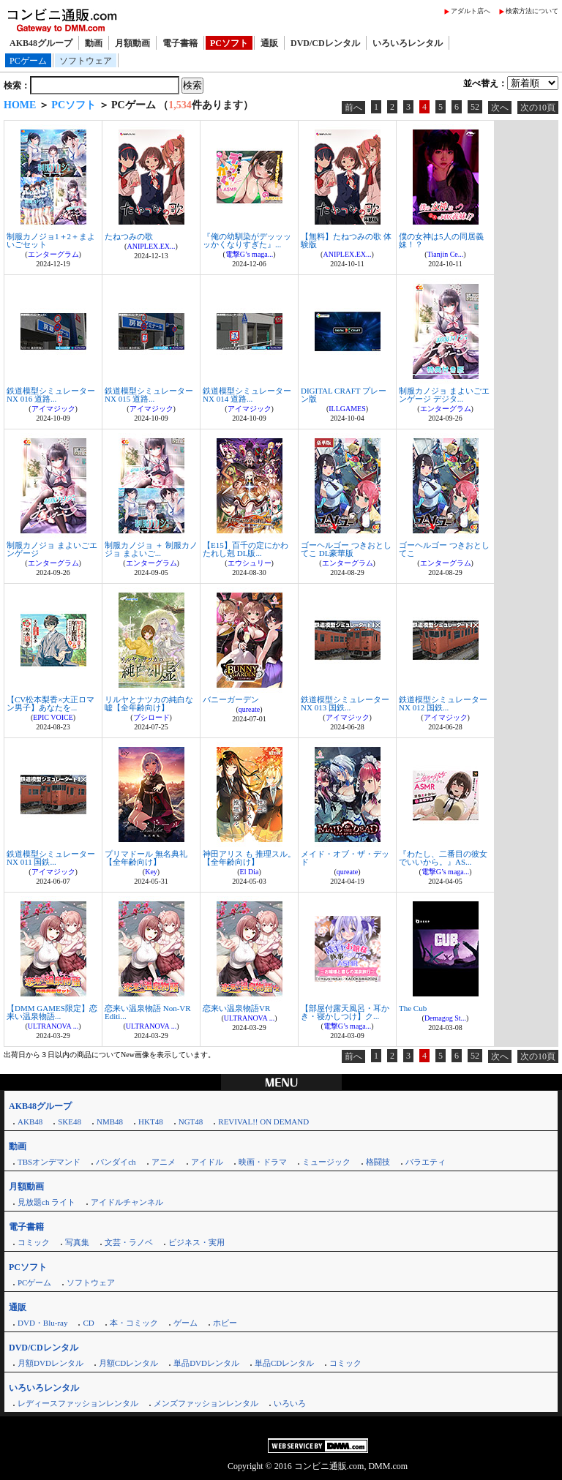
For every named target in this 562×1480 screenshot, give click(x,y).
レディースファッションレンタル (78, 1403)
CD (88, 1322)
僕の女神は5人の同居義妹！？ (441, 240)
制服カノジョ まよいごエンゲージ (52, 549)
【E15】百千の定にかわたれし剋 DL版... (245, 549)
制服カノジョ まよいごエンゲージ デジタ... (444, 394)
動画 (93, 43)
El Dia (249, 872)
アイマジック (53, 409)
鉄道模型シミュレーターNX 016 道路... (51, 394)
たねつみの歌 (129, 236)
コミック (34, 1242)
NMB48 (110, 1121)
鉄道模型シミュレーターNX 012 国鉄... (443, 703)
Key (151, 872)
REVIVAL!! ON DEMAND (263, 1121)
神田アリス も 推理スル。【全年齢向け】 (249, 857)
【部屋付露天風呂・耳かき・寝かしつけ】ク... (345, 1012)
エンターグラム (53, 254)
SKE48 (69, 1121)
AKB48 (30, 1121)
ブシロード (151, 717)
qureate (249, 709)
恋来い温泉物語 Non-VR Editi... (148, 1012)
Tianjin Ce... (445, 254)
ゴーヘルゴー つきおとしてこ (444, 549)
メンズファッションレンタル (206, 1403)
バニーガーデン (231, 699)
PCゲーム (28, 61)
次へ (500, 107)
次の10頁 (537, 107)
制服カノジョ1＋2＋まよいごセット (51, 240)
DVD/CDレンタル (325, 43)
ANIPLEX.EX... (151, 246)
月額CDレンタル (128, 1363)
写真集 (77, 1242)
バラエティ (425, 1161)
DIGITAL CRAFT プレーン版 (343, 394)
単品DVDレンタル (206, 1363)
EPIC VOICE (53, 717)
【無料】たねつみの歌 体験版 (346, 240)
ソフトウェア (85, 61)
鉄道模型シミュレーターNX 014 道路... (247, 394)
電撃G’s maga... (249, 254)
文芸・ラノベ (129, 1242)
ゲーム (185, 1322)
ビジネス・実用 (196, 1242)
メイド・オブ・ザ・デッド (345, 857)
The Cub (413, 1008)
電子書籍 (180, 43)
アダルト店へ (470, 11)
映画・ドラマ (263, 1161)
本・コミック (134, 1322)
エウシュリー (249, 563)
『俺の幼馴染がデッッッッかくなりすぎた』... (247, 240)
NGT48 (191, 1121)
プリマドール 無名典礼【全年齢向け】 (146, 857)
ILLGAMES (347, 409)
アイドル (207, 1161)
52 (475, 107)
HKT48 (150, 1121)
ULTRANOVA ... (53, 1026)
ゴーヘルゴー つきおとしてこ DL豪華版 (346, 549)
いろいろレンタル (407, 43)
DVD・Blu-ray (42, 1322)
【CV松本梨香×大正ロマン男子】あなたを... (50, 703)
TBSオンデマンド (49, 1161)
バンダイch (115, 1161)
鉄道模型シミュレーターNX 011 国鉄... (51, 857)
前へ (353, 107)
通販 (269, 43)
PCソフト (229, 43)
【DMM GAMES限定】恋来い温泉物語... (52, 1012)
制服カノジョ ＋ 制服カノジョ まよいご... (151, 549)
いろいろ (290, 1403)
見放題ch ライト (46, 1202)
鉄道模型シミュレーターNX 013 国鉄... (345, 703)
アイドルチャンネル (127, 1202)
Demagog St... (445, 1018)
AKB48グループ (41, 43)
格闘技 (378, 1161)
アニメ (163, 1161)
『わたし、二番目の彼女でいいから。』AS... (443, 857)
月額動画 (132, 43)
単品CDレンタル (284, 1363)
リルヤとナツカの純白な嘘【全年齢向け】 (149, 703)
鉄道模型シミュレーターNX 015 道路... (149, 394)
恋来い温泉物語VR (236, 1008)
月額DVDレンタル (50, 1363)
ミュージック (326, 1161)
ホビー (225, 1322)
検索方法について (532, 11)
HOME (20, 104)
